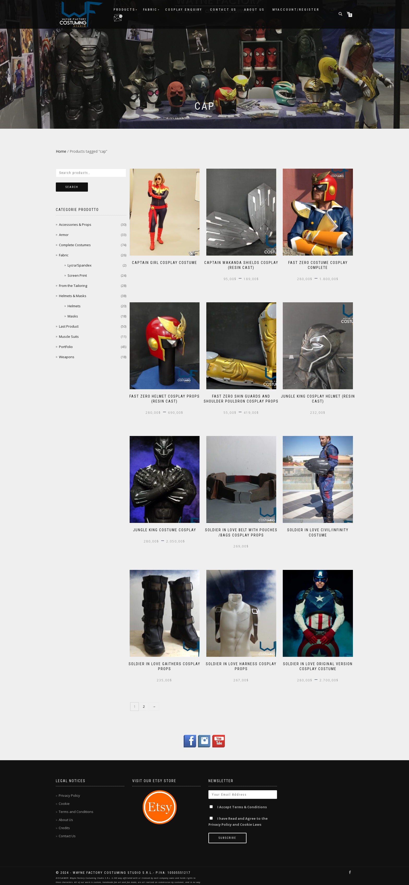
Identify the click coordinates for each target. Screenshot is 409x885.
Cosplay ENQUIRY (183, 9)
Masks (73, 316)
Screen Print (77, 275)
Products (124, 9)
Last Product (69, 326)
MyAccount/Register (295, 9)
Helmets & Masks (72, 295)
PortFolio (66, 346)
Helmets (74, 306)
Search (71, 187)
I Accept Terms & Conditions (242, 801)
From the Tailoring (73, 285)
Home (61, 151)
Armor (64, 234)
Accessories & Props (75, 224)
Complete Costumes (75, 245)
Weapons (66, 357)
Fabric (150, 9)
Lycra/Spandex (80, 265)
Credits (64, 821)
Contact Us (223, 9)
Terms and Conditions (76, 805)
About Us (254, 9)
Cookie (64, 797)
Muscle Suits (69, 336)
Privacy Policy (69, 789)
